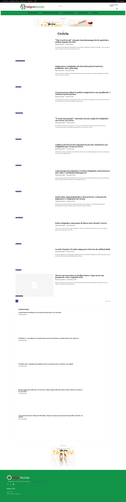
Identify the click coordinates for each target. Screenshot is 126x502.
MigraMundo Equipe (59, 44)
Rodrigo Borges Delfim (60, 122)
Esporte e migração (20, 60)
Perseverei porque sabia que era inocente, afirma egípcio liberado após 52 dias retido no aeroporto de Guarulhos (50, 390)
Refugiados (18, 139)
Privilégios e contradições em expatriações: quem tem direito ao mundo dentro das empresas (48, 338)
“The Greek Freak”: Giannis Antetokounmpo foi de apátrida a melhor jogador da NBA (82, 41)
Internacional (19, 113)
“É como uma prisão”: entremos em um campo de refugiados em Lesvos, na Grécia (81, 120)
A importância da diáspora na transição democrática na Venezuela (39, 312)
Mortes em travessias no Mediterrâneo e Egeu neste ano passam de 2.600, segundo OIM (79, 277)
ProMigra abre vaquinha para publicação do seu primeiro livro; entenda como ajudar (45, 364)
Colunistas (18, 86)
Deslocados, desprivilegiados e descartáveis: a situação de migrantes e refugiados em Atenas (80, 198)
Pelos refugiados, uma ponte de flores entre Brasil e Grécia (81, 223)
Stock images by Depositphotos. (38, 481)
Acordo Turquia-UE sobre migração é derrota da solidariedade (82, 249)
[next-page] (23, 301)
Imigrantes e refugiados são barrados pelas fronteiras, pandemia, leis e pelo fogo (79, 67)
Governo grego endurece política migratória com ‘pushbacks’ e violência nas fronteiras (82, 93)
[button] (117, 9)
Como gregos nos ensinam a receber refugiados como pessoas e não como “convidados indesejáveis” (82, 172)
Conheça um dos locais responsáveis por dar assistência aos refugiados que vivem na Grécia (81, 146)
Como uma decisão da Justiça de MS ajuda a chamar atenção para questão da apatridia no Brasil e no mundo (50, 416)
